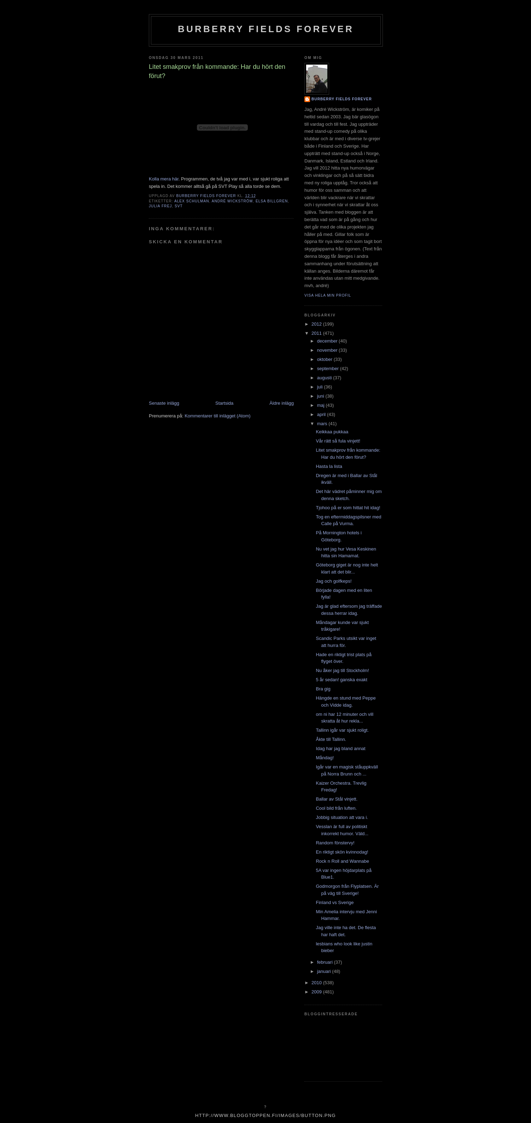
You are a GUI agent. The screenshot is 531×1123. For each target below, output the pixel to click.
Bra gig (323, 688)
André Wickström (232, 201)
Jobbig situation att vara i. (342, 817)
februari (325, 962)
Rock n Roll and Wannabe (342, 861)
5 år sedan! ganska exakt (341, 679)
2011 (317, 333)
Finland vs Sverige (335, 902)
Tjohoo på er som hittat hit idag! (348, 507)
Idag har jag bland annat (340, 748)
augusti (325, 377)
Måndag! (325, 757)
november (328, 350)
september (328, 368)
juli (320, 387)
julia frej (160, 206)
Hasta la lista (329, 466)
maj (321, 405)
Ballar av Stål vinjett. (336, 799)
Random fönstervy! (335, 842)
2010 (317, 982)
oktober (325, 359)
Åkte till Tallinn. (331, 739)
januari (324, 971)
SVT (179, 206)
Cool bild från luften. (336, 808)
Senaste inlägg (164, 403)
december (328, 341)
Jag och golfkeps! (333, 581)
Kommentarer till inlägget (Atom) (217, 415)
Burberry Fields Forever (266, 29)
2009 (317, 991)
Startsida (224, 403)
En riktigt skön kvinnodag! (342, 852)
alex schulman (191, 201)
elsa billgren (272, 201)
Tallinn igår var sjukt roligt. (342, 730)
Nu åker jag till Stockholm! (342, 670)
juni (321, 396)
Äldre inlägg (281, 403)
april (322, 414)
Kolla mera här (164, 179)
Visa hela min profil (327, 295)
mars (323, 423)
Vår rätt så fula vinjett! (338, 441)
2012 (317, 324)
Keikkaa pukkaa (332, 431)
